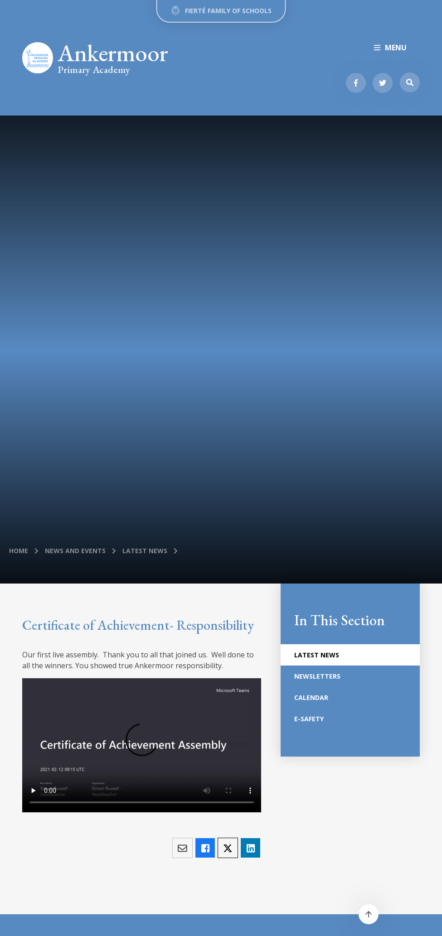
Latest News (144, 550)
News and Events (75, 550)
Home (18, 550)
